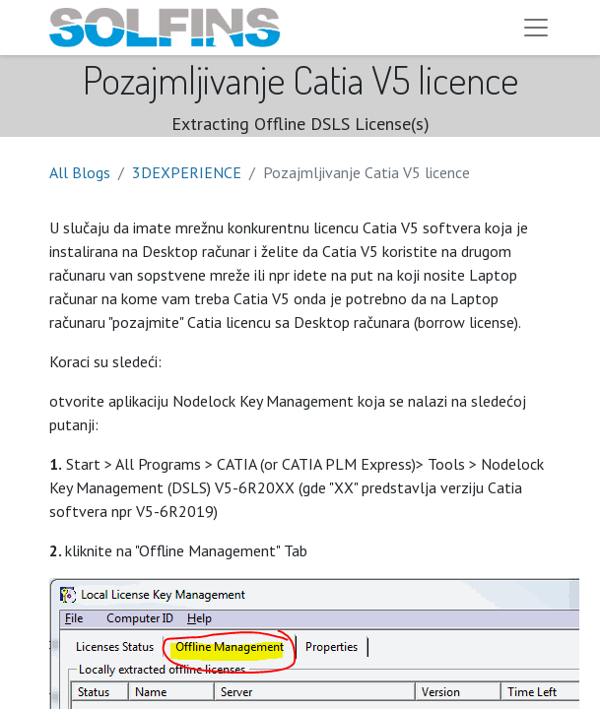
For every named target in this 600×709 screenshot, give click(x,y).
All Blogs (79, 172)
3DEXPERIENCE (186, 172)
